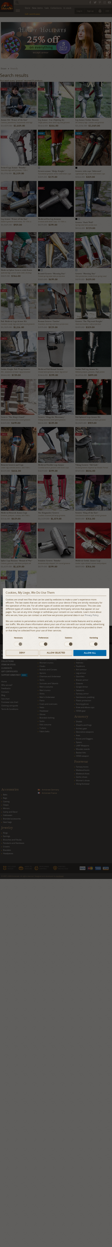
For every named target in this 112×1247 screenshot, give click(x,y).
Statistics (68, 638)
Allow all (90, 653)
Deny (22, 652)
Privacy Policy (91, 615)
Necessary (18, 638)
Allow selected (56, 652)
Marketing (94, 638)
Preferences (43, 638)
